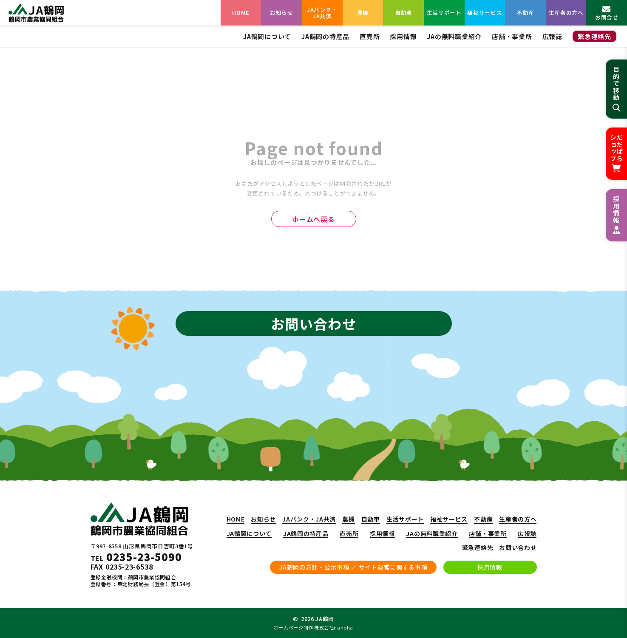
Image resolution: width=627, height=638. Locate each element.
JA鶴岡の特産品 (325, 36)
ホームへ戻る (313, 219)
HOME (241, 13)
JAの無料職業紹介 (454, 36)
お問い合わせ (517, 548)
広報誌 (552, 36)
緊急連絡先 (594, 36)
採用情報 (403, 36)
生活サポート (444, 13)
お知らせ (281, 13)
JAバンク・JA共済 (322, 13)
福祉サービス (484, 13)
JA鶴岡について (267, 36)
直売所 (370, 36)
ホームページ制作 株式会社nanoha (313, 627)
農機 (363, 13)
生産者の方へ (566, 13)
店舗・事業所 (512, 36)
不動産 (525, 13)
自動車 (403, 13)
